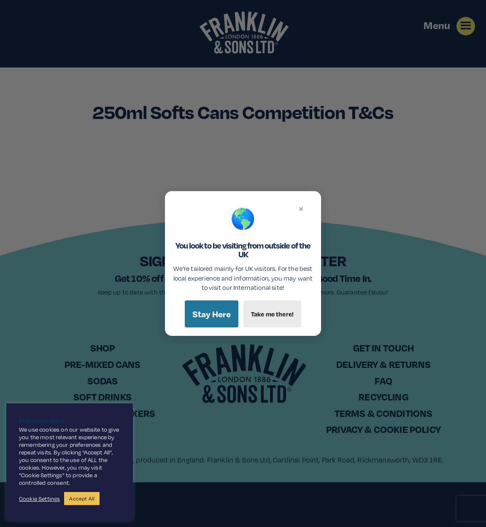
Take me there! (272, 314)
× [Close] (301, 208)
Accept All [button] (81, 498)
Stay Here (211, 313)
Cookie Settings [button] (39, 498)
